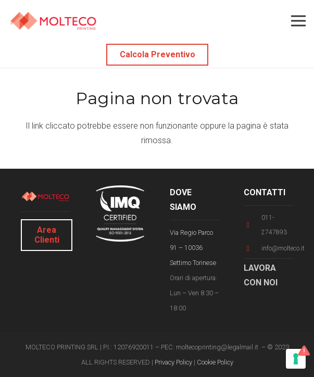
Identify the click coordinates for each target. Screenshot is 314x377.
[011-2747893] (252, 225)
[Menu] (298, 21)
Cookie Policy (215, 362)
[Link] (53, 21)
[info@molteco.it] (252, 248)
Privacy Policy (173, 362)
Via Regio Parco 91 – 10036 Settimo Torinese (193, 248)
